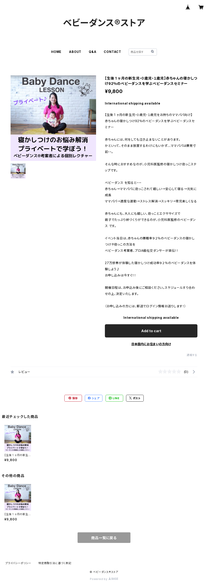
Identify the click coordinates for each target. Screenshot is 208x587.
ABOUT (75, 52)
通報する (192, 355)
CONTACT (112, 52)
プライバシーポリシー (18, 563)
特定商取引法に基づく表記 (54, 563)
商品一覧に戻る (104, 538)
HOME (56, 52)
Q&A (92, 52)
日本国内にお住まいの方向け (151, 344)
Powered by (104, 579)
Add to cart (151, 331)
